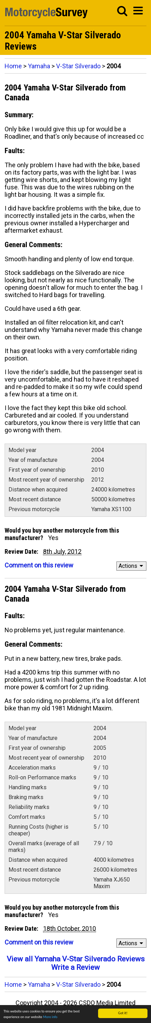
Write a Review (75, 967)
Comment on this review (39, 565)
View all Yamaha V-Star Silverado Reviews (76, 959)
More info (50, 1017)
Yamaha (39, 66)
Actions (132, 566)
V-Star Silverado (78, 66)
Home (13, 66)
